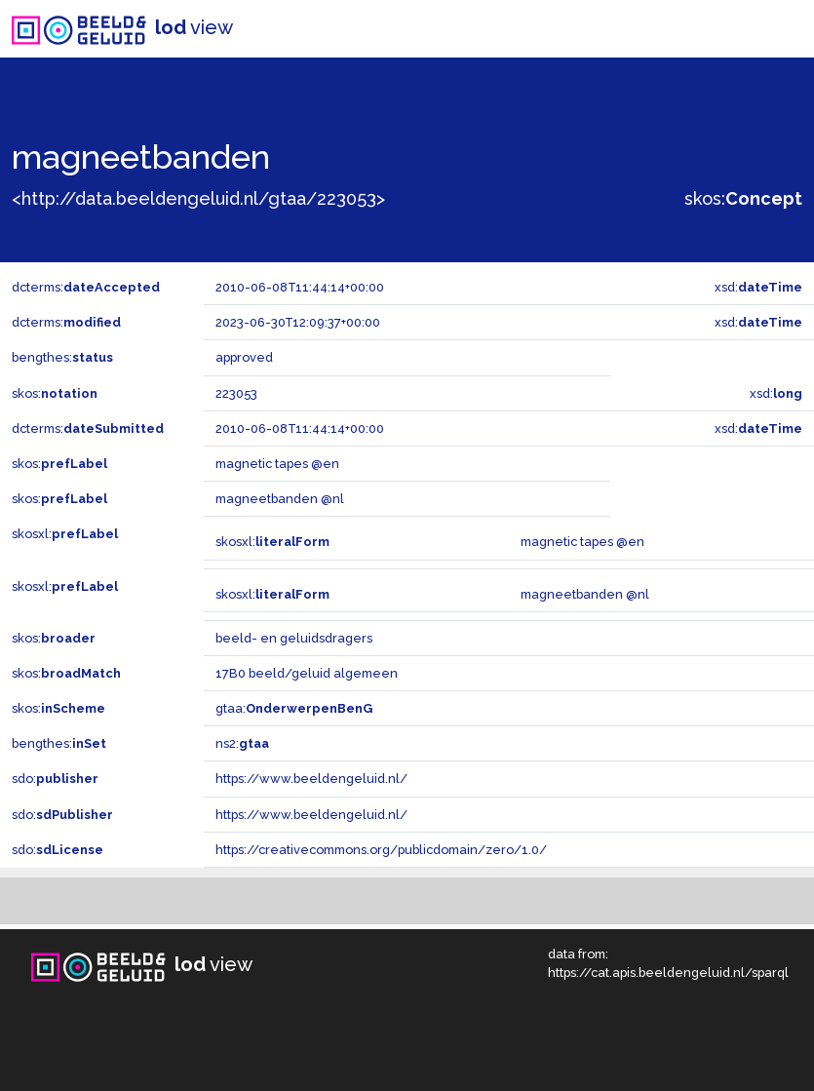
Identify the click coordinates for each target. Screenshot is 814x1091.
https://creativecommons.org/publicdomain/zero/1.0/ (381, 849)
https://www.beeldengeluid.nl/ (311, 778)
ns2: (242, 743)
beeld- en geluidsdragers (293, 638)
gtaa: (293, 708)
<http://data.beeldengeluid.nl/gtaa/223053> (198, 198)
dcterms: (86, 287)
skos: (743, 198)
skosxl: (65, 533)
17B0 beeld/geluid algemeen (306, 673)
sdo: (55, 778)
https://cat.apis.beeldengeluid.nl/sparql (668, 972)
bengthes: (62, 357)
